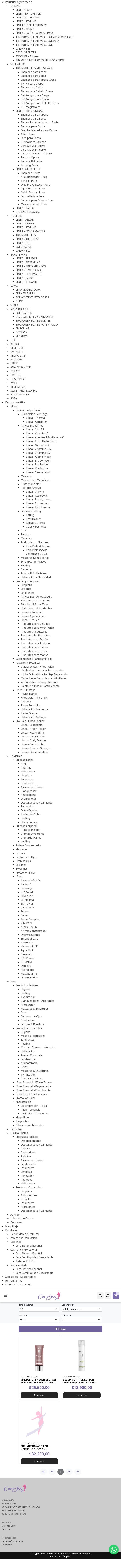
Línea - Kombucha (37, 468)
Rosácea (26, 534)
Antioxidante (28, 795)
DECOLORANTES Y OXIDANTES (34, 317)
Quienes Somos (10, 1525)
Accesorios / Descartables (20, 1277)
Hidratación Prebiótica (34, 709)
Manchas (26, 538)
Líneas (20, 876)
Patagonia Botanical (28, 662)
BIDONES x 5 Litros (27, 56)
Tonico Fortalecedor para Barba (40, 122)
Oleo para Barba (31, 138)
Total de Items (26, 1304)
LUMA (14, 285)
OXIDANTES (23, 48)
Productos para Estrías (34, 639)
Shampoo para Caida (33, 76)
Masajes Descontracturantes (38, 1047)
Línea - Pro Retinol (37, 464)
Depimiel (16, 1242)
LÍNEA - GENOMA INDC (30, 274)
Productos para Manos (34, 655)
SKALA (14, 305)
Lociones (26, 589)
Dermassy (16, 1222)
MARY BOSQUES (20, 309)
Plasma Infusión (31, 880)
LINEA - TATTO (25, 208)
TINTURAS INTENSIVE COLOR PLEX (37, 41)
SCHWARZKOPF (19, 394)
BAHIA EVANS (18, 254)
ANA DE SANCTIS (20, 367)
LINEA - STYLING (26, 21)
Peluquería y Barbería (18, 2)
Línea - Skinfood (25, 690)
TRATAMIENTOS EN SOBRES (33, 320)
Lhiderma (16, 756)
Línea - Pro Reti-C (31, 620)
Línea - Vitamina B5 (38, 453)
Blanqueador (28, 791)
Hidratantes (28, 771)
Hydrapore (27, 969)
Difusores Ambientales (30, 1125)
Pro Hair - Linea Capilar (30, 721)
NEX (12, 340)
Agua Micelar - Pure (33, 188)
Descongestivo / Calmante (36, 802)
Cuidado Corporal (26, 826)
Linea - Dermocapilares (35, 752)
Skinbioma (27, 900)
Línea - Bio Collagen (38, 460)
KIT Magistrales (30, 107)
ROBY (13, 398)
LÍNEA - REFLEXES (26, 258)
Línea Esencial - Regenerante (33, 1086)
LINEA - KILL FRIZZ (27, 239)
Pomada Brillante (31, 161)
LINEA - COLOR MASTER (30, 231)
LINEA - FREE (23, 243)
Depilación (11, 1230)
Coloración (7, 1544)
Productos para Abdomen (36, 643)
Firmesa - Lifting (31, 511)
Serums (20, 853)
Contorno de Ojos (36, 554)
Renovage (27, 888)
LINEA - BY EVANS (26, 282)
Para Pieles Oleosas (38, 546)
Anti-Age (26, 767)
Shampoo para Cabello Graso (38, 79)
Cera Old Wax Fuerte (33, 149)
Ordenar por (68, 1304)
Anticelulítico (29, 1195)
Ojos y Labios (29, 822)
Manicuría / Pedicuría (18, 1284)
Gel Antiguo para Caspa (35, 95)
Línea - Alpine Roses (38, 456)
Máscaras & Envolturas (35, 1008)
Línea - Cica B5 (35, 429)
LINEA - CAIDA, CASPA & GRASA (34, 33)
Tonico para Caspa (32, 83)
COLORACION (24, 247)
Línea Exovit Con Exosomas (32, 1094)
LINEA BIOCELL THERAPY (31, 25)
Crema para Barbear (33, 142)
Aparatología (23, 1102)
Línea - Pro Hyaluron (38, 499)
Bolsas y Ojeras (35, 523)
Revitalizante (29, 694)
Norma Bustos (19, 1133)
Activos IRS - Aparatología (36, 596)
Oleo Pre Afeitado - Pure (35, 184)
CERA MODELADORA (28, 289)
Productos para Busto (34, 651)
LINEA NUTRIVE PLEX (29, 13)
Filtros (60, 1329)
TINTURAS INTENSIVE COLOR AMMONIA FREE (44, 37)
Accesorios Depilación (23, 1238)
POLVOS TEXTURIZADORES (32, 297)
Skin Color (27, 903)
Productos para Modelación (37, 627)
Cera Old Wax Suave (33, 146)
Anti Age (26, 701)
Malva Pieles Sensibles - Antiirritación (44, 678)
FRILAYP (15, 371)
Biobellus (16, 1129)
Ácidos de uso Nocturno (35, 542)
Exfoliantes (27, 592)
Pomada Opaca (30, 157)
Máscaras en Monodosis (35, 480)
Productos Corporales (29, 1028)
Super (24, 915)
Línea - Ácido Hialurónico (41, 441)
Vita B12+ (27, 923)
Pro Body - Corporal (27, 581)
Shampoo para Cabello (34, 114)
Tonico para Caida (32, 87)
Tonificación (28, 997)
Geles (24, 1067)
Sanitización (28, 1059)
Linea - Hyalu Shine (33, 732)
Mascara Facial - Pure (34, 204)
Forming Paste (29, 165)
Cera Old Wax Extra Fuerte (37, 153)
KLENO (14, 344)
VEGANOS (22, 336)
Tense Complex (30, 919)
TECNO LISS (17, 355)
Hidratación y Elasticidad (36, 577)
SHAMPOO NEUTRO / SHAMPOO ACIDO (40, 60)
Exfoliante (27, 783)
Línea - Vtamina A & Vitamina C (45, 437)
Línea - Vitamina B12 (38, 449)
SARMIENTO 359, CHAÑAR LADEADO (22, 1507)
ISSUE (14, 363)
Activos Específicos (32, 425)
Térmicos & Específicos (34, 604)
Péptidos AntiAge (31, 488)
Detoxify (26, 966)
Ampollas (26, 569)
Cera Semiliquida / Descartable (34, 1257)
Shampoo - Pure (30, 173)
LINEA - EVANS (25, 278)
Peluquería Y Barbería (12, 1541)
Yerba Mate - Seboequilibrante (39, 682)
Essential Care (29, 938)
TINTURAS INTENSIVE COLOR (34, 44)
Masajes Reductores (33, 1036)
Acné (24, 530)
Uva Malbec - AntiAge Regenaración (42, 670)
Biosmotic (27, 954)
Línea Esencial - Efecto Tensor (34, 1082)
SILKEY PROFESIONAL (23, 390)
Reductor (26, 1199)
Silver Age (27, 896)
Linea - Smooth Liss (33, 744)
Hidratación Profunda (34, 697)
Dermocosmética (15, 402)
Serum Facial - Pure (32, 196)
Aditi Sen (15, 1214)
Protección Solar (30, 484)
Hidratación (28, 1004)
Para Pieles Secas (36, 550)
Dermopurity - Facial (28, 410)
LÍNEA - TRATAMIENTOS (31, 266)
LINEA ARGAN (24, 9)
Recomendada (18, 1265)
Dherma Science (30, 935)
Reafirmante (33, 519)
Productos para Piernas (35, 647)
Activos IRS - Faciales (33, 573)
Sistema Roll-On (25, 1261)
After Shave (28, 134)
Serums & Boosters (32, 1024)
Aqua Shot (27, 950)
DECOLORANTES (26, 52)
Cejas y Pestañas (36, 526)
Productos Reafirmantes (35, 635)
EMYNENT (16, 352)
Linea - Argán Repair (33, 729)
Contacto (6, 1529)
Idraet (14, 406)
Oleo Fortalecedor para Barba (39, 130)
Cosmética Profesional (24, 1249)
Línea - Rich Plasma (38, 507)
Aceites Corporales (32, 1055)
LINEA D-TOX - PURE (28, 169)
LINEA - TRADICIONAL (29, 111)
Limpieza (26, 585)
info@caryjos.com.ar (15, 1510)
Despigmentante (31, 1140)
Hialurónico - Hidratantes (36, 608)
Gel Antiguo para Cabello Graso (40, 103)
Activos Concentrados (28, 845)
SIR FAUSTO (17, 64)
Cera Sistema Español (29, 1245)
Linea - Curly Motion (33, 740)
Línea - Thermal (36, 418)
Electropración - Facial (34, 1106)
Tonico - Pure (29, 181)
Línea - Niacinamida (38, 445)
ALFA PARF (16, 359)
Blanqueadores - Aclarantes (37, 1001)
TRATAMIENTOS (26, 235)
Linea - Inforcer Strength (36, 748)
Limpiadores (23, 861)
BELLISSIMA (17, 386)
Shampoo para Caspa (33, 72)
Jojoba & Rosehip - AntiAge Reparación (44, 674)
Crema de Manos (31, 837)
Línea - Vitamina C (37, 433)
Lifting (30, 515)
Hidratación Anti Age (33, 717)
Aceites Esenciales (32, 1078)
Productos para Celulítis (35, 624)
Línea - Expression (37, 503)
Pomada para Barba (33, 126)
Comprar (39, 1395)
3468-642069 (11, 1503)
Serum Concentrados (33, 561)
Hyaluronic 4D (29, 946)
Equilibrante (28, 798)
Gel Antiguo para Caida (35, 99)
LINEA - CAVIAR (25, 223)
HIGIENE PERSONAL (28, 212)
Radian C (26, 884)
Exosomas (22, 868)
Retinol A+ (27, 892)
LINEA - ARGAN (25, 219)
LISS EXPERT (18, 379)
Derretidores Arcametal (24, 1234)
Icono (13, 981)
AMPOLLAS (22, 328)
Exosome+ (27, 942)
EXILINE (15, 6)
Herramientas (13, 1280)
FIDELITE (16, 215)
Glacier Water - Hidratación (37, 666)
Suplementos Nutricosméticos (34, 659)
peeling (25, 841)
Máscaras (26, 476)
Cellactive (27, 962)
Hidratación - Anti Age (34, 414)
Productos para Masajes (35, 600)
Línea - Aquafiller (36, 421)
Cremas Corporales (32, 833)
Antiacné (26, 1148)
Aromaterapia (29, 1063)
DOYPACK (21, 332)
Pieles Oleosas (30, 713)
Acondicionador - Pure (34, 177)
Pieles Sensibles (31, 705)
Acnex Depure (29, 927)
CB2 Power (27, 958)
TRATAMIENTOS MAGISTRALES (35, 68)
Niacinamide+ (29, 977)
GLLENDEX (16, 348)
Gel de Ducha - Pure (33, 192)
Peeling (25, 565)
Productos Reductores (34, 631)
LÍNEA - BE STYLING (28, 262)
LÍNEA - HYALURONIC (29, 270)
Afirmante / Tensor (32, 787)
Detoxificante (29, 810)
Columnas (66, 1315)
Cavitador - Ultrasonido (35, 1113)
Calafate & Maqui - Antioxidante (40, 686)
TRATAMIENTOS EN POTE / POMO (37, 324)
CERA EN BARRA (25, 293)
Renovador (27, 779)
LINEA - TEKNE (25, 29)
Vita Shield (27, 907)
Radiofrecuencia (30, 1109)
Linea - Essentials (31, 725)
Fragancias (22, 1121)
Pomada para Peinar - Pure (37, 200)
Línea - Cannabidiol (38, 472)
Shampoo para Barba (33, 118)
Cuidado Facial (24, 760)
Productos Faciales (27, 985)
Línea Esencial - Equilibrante (33, 1090)
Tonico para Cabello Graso (37, 91)
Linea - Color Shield (33, 736)
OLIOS (19, 301)
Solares (25, 911)
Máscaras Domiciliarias (35, 558)
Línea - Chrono (35, 491)
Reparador (27, 806)
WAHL (14, 383)
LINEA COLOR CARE (27, 17)
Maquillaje (22, 1117)
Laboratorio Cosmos (22, 1218)
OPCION (15, 375)
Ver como (23, 1315)
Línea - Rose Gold (36, 495)
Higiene (25, 989)
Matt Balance (29, 973)
